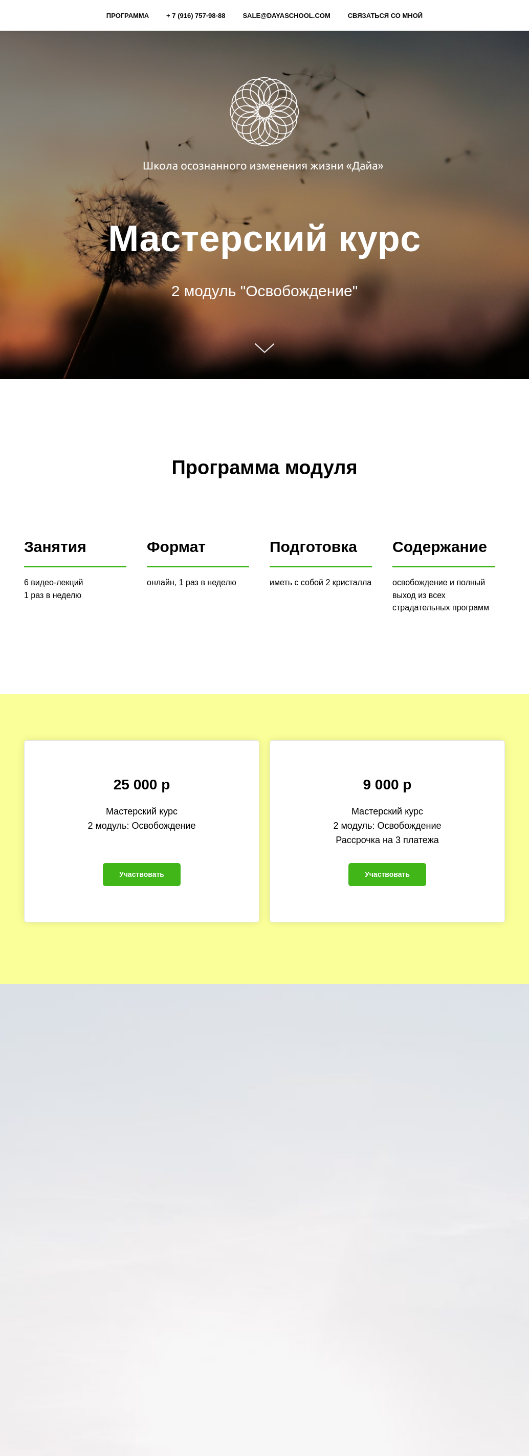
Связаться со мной (385, 15)
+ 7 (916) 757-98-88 (195, 15)
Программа (127, 15)
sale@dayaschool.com (286, 15)
